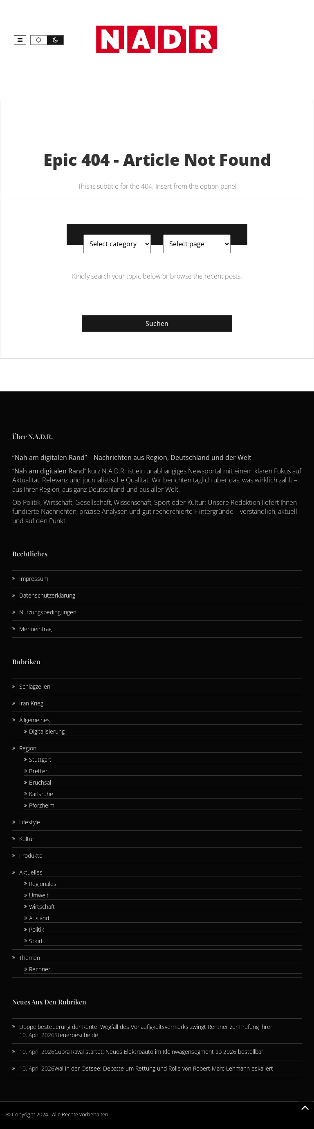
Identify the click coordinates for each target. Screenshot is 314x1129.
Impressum (33, 578)
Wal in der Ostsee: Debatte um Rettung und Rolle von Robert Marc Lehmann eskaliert (163, 1068)
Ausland (39, 918)
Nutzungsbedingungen (47, 612)
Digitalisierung (47, 731)
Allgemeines (34, 720)
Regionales (42, 884)
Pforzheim (41, 805)
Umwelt (39, 895)
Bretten (39, 771)
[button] (20, 40)
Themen (29, 958)
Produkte (31, 855)
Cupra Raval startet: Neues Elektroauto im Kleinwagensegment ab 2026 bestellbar (158, 1051)
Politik (36, 929)
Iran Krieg (31, 703)
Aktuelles (31, 872)
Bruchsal (40, 782)
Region (27, 748)
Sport (36, 941)
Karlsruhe (41, 794)
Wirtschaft (42, 906)
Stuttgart (40, 759)
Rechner (39, 969)
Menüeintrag (35, 629)
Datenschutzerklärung (47, 595)
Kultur (26, 839)
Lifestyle (29, 822)
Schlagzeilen (34, 686)
